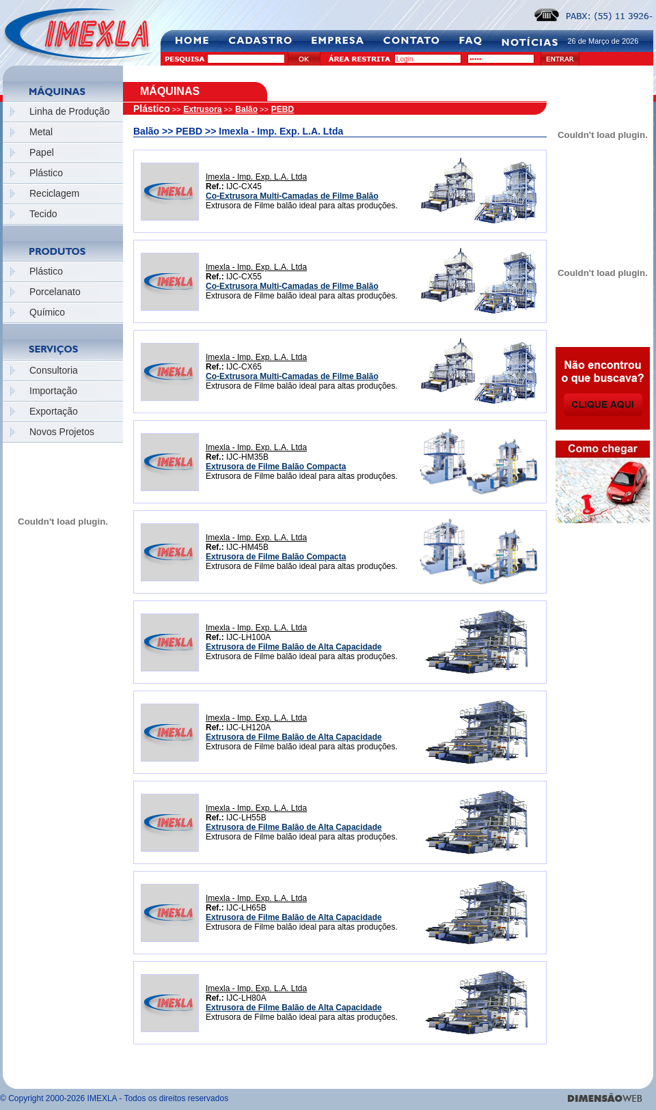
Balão (246, 109)
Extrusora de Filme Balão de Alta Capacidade (294, 647)
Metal (41, 131)
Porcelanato (55, 291)
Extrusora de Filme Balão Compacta (276, 466)
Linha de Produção (69, 111)
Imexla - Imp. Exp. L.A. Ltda (256, 177)
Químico (47, 312)
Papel (41, 152)
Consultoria (53, 370)
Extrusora (203, 109)
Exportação (53, 411)
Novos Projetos (61, 431)
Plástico (46, 172)
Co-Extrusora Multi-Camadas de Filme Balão (292, 196)
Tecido (43, 213)
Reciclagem (54, 193)
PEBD (282, 109)
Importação (53, 390)
